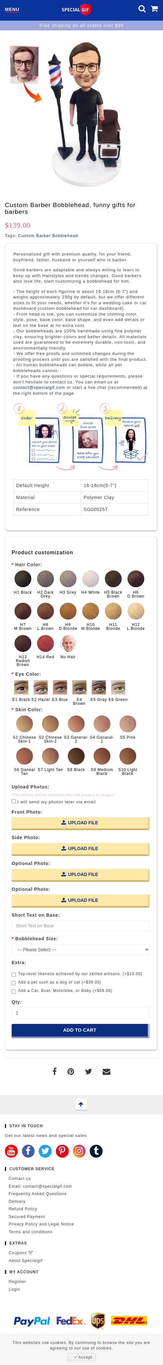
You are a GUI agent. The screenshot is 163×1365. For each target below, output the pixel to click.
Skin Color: (29, 709)
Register (17, 1281)
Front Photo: (27, 812)
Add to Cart (79, 1030)
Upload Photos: (30, 786)
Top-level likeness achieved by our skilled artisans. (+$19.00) (77, 974)
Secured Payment (27, 1216)
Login (14, 1289)
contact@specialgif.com (39, 387)
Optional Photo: (31, 863)
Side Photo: (26, 837)
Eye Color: (28, 674)
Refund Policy (23, 1209)
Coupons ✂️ (21, 1253)
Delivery (17, 1201)
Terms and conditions (31, 1232)
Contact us (20, 1178)
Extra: (19, 962)
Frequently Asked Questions (37, 1194)
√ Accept (83, 1357)
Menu (12, 9)
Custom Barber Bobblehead (48, 235)
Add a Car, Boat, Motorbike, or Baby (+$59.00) (62, 991)
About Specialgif (26, 1260)
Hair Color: (28, 564)
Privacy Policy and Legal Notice (41, 1224)
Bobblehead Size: (36, 938)
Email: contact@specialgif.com (40, 1186)
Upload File (79, 822)
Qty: (17, 1002)
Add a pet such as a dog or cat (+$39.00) (56, 982)
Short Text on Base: (36, 915)
